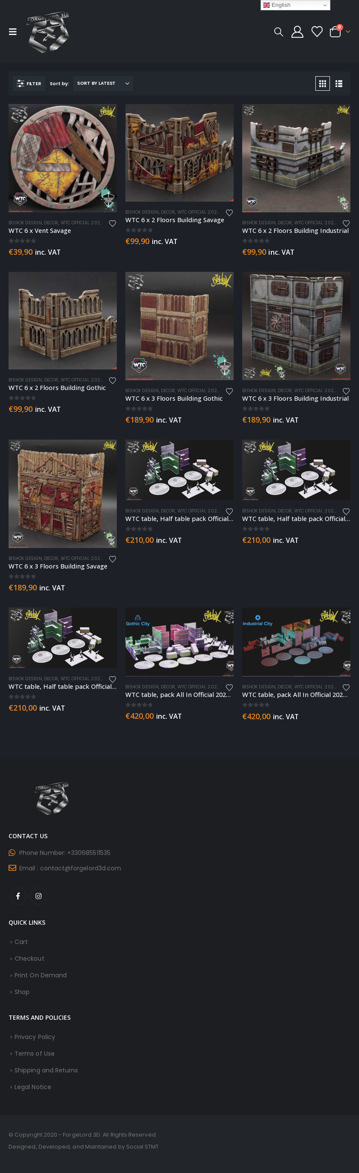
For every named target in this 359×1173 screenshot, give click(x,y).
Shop (22, 992)
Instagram (38, 896)
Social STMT (142, 1146)
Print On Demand (41, 975)
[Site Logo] (48, 31)
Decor (51, 223)
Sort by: (59, 83)
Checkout (30, 958)
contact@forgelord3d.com (81, 868)
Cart (21, 942)
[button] (15, 31)
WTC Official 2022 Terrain (92, 223)
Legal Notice (33, 1087)
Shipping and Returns (46, 1070)
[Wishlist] (317, 31)
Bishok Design (25, 223)
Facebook (18, 896)
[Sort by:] (103, 83)
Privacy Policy (35, 1037)
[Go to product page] (63, 158)
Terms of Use (35, 1053)
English (277, 5)
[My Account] (297, 32)
